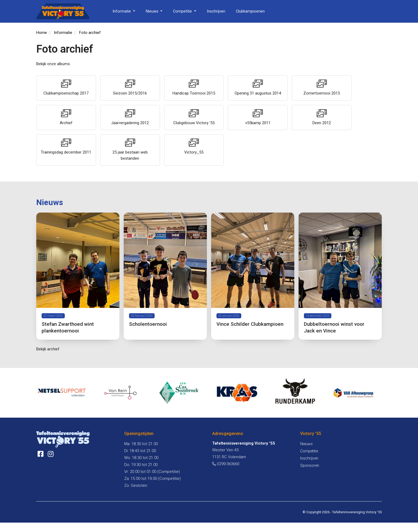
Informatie (122, 11)
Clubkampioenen (250, 11)
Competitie (183, 11)
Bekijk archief (47, 355)
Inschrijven (216, 11)
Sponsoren (309, 472)
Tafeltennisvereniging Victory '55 (357, 518)
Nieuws (152, 11)
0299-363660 (225, 470)
